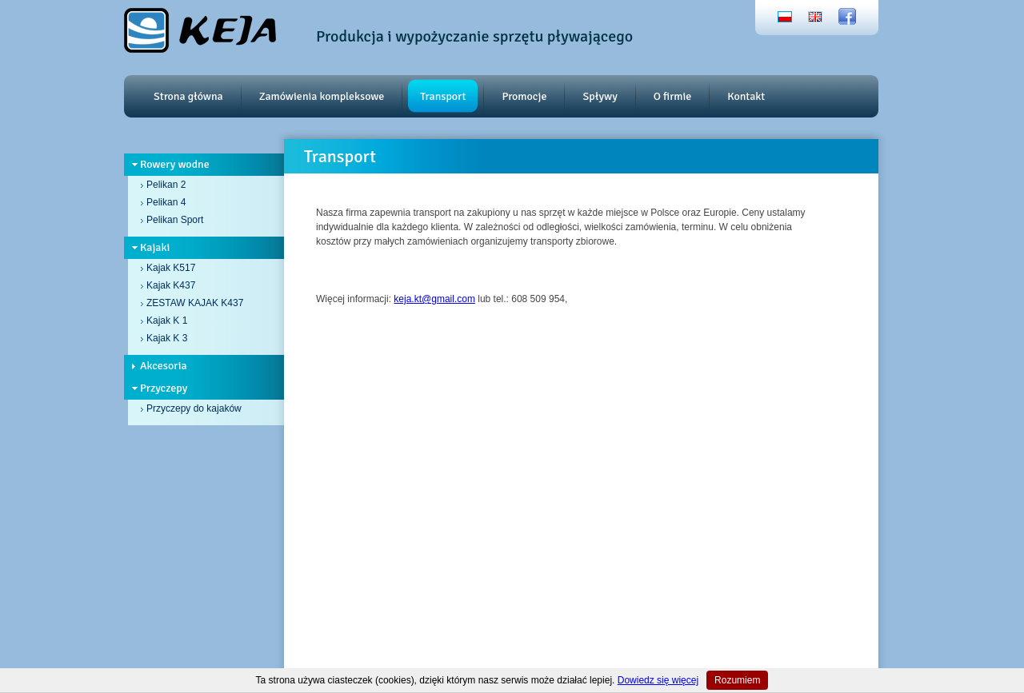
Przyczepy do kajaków (194, 408)
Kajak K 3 (166, 338)
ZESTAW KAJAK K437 (194, 303)
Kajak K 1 (166, 320)
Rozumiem (737, 680)
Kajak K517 (170, 267)
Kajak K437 (170, 285)
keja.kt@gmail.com (434, 299)
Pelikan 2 (166, 184)
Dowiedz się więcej (658, 680)
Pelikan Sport (174, 219)
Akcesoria (163, 365)
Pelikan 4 (166, 202)
